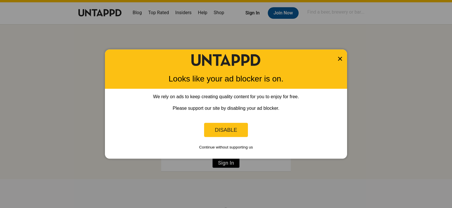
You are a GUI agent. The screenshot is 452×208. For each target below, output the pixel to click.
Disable (226, 130)
